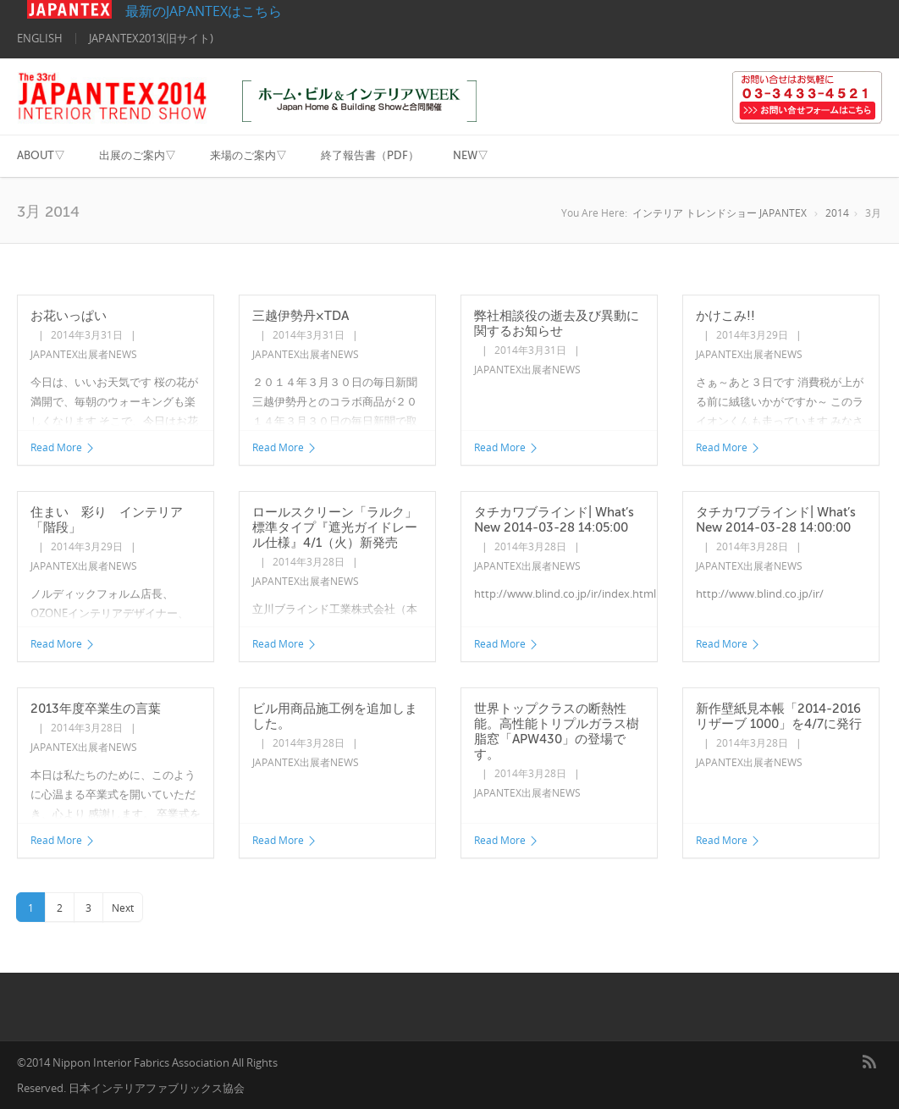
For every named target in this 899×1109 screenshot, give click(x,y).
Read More (63, 447)
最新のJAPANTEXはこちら (154, 11)
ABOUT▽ (41, 155)
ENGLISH (40, 38)
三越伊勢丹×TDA (300, 316)
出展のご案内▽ (137, 155)
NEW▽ (470, 155)
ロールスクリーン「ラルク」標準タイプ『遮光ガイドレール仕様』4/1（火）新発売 (334, 527)
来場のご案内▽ (248, 155)
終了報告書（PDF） (370, 155)
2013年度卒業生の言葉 (95, 708)
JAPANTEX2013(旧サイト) (151, 38)
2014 (837, 213)
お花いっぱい (68, 316)
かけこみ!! (725, 316)
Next (123, 908)
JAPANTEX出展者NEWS (83, 354)
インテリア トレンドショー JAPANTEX (719, 213)
